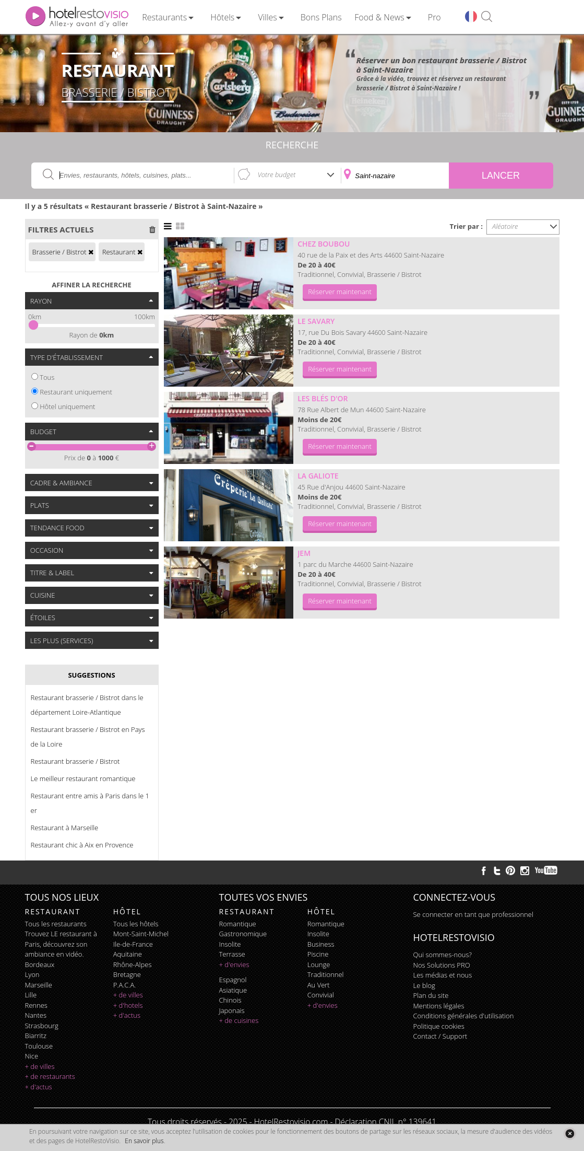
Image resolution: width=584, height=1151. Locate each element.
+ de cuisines (239, 1020)
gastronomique (243, 933)
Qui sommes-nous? (442, 954)
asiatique (233, 990)
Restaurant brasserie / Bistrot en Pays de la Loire (88, 737)
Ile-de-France (133, 944)
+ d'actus (38, 1086)
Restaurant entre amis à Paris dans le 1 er (90, 803)
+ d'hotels (128, 1005)
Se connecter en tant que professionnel (473, 914)
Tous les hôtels (136, 923)
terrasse (232, 954)
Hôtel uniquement (67, 406)
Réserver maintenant (340, 291)
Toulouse (39, 1046)
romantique (237, 923)
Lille (31, 994)
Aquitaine (127, 954)
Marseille (38, 985)
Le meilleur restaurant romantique (83, 778)
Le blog (424, 985)
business (321, 944)
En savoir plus (144, 1140)
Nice (32, 1056)
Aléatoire (505, 226)
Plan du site (431, 995)
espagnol (233, 979)
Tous (47, 377)
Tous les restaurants (56, 923)
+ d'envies (234, 964)
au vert (318, 985)
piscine (318, 954)
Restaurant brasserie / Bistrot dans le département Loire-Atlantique (87, 705)
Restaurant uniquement (76, 392)
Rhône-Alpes (132, 964)
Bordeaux (40, 964)
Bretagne (127, 974)
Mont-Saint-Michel (141, 933)
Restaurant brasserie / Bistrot (75, 761)
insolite (230, 944)
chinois (230, 1000)
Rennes (36, 1005)
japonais (232, 1010)
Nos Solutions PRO (441, 965)
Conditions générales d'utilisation (463, 1015)
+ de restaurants (50, 1076)
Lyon (32, 974)
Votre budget (277, 174)
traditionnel (325, 974)
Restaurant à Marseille (65, 827)
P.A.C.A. (124, 985)
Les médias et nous (442, 975)
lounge (318, 964)
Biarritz (35, 1035)
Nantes (35, 1015)
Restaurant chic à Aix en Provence (82, 845)
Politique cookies (438, 1026)
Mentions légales (438, 1005)
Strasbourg (41, 1025)
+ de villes (40, 1066)
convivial (320, 994)
